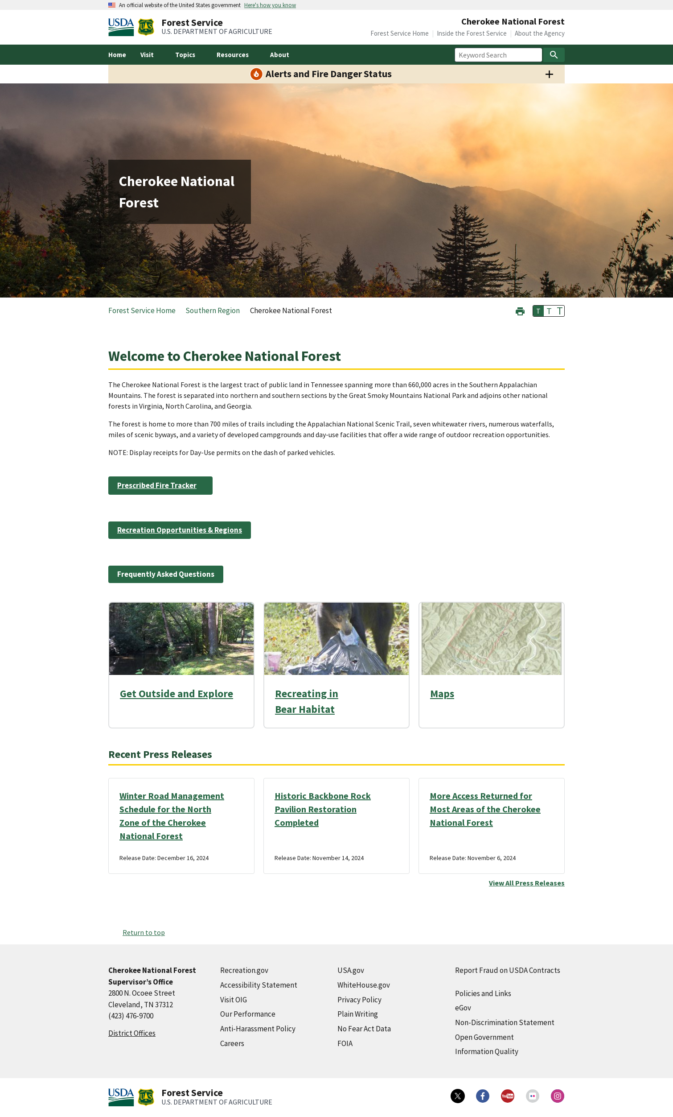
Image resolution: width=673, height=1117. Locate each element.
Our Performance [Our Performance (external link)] (247, 1014)
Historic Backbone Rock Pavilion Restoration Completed (323, 809)
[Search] (554, 55)
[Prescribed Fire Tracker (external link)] (160, 485)
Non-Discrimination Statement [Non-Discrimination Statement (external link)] (504, 1022)
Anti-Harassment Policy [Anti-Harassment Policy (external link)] (257, 1029)
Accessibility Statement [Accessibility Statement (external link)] (258, 985)
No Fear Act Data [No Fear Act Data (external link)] (364, 1029)
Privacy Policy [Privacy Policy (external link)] (359, 1000)
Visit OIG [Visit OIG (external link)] (233, 1000)
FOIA (345, 1043)
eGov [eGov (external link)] (463, 1008)
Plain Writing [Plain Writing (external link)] (357, 1014)
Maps (442, 693)
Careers (232, 1043)
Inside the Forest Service (472, 33)
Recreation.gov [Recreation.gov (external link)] (244, 970)
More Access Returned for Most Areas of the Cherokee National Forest (485, 809)
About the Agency (540, 33)
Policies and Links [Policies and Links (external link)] (483, 993)
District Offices (132, 1033)
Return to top (144, 932)
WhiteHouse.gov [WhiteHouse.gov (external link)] (363, 985)
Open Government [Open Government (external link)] (484, 1037)
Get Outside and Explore (176, 693)
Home (117, 54)
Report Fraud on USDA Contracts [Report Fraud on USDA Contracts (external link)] (507, 970)
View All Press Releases (527, 882)
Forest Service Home (399, 33)
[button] (520, 310)
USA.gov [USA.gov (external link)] (350, 970)
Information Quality (486, 1051)
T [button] (538, 310)
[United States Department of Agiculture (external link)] (123, 27)
